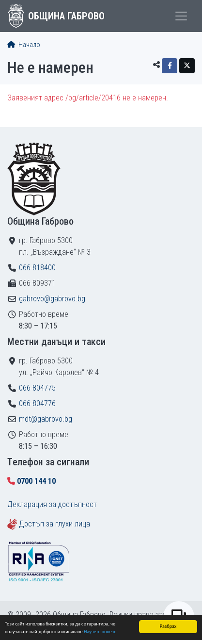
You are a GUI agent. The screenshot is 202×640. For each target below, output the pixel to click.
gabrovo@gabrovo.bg (52, 298)
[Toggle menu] (181, 16)
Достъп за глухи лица (54, 523)
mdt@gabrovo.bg (45, 419)
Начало (23, 45)
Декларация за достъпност (52, 504)
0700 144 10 (36, 481)
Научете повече (100, 631)
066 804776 (37, 403)
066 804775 (37, 388)
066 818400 (37, 267)
